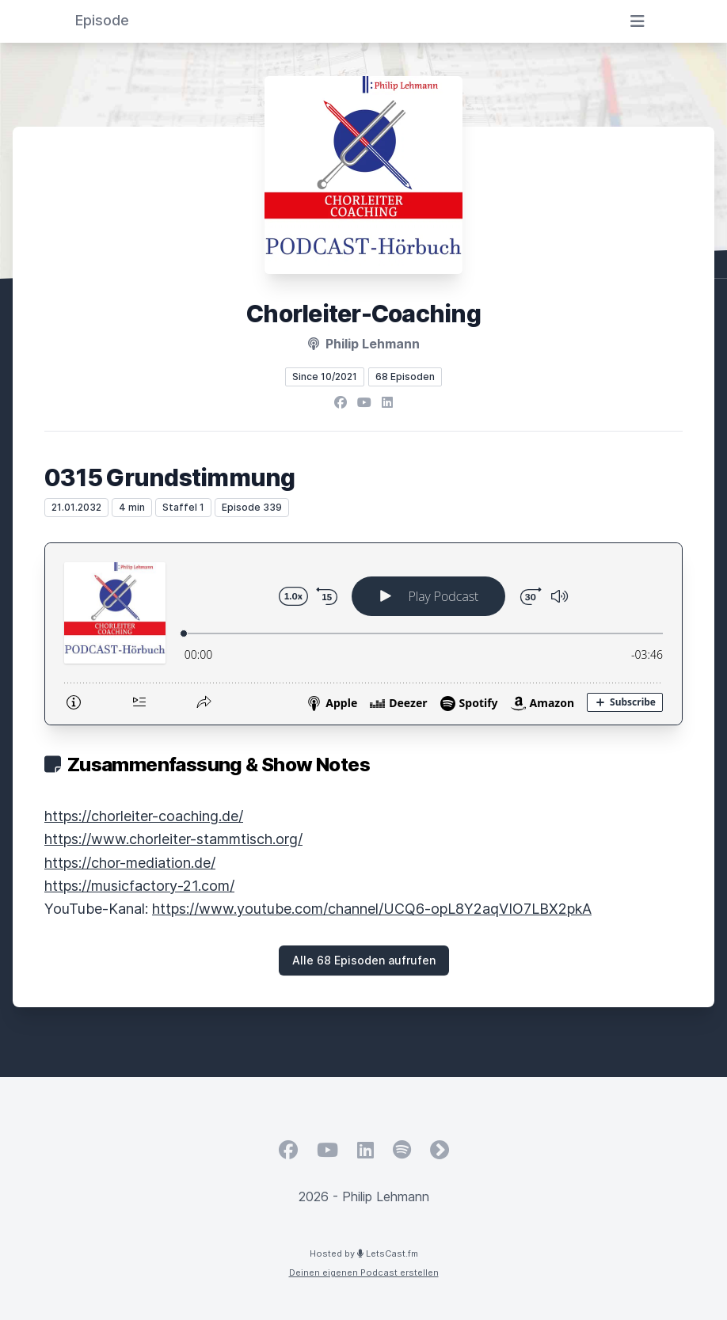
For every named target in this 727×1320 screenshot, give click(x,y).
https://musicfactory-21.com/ (139, 885)
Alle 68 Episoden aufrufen (364, 960)
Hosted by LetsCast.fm (364, 1253)
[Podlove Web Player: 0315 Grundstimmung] (363, 634)
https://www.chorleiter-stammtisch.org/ (173, 839)
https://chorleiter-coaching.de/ (143, 816)
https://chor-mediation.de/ (129, 862)
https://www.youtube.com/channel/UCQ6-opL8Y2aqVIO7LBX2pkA (372, 908)
